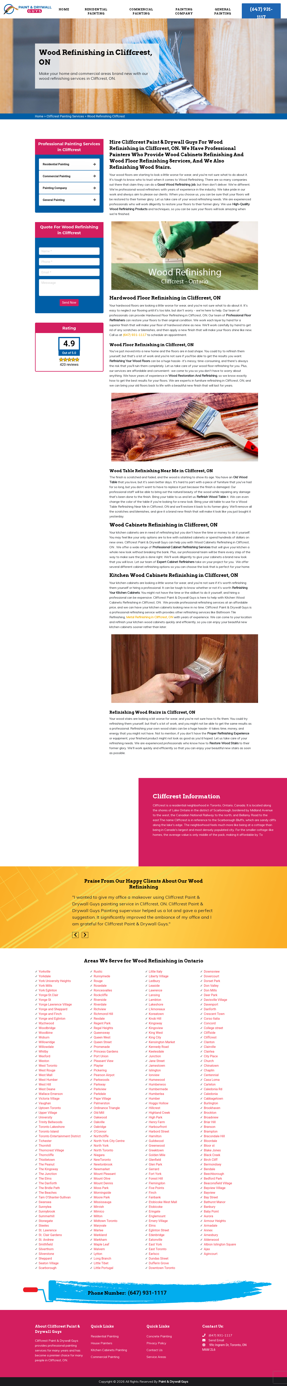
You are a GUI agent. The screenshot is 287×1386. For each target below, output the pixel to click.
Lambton (155, 1000)
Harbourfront (158, 1127)
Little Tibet (101, 1263)
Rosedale (100, 986)
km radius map (69, 822)
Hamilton (155, 1136)
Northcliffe (101, 1136)
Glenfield (155, 1160)
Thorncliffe (46, 1155)
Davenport (211, 1004)
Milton (98, 1216)
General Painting (222, 11)
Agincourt (211, 1254)
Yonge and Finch (50, 1014)
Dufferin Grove (159, 1263)
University (45, 1117)
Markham (100, 1240)
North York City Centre (109, 1141)
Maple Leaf (101, 1244)
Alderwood (211, 1240)
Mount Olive (102, 1178)
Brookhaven (212, 1108)
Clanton (209, 1042)
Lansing (154, 995)
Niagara (99, 1155)
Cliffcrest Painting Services (65, 116)
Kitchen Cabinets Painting (109, 1350)
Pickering (100, 1070)
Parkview (100, 1089)
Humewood (157, 1080)
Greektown (156, 1150)
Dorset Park (212, 981)
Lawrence (155, 990)
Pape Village (102, 1098)
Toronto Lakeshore (52, 1127)
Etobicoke (156, 1207)
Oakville (99, 1122)
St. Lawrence (48, 1230)
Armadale (210, 1225)
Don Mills (210, 990)
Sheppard (45, 1258)
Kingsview (156, 1028)
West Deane (47, 1089)
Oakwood (100, 1117)
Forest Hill (156, 1178)
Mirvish (99, 1207)
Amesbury (211, 1235)
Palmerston (102, 1103)
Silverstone (46, 1254)
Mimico (99, 1211)
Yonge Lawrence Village (55, 1004)
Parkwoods (101, 1080)
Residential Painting (96, 11)
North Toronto (103, 1150)
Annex (208, 1230)
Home (64, 9)
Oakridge (100, 1127)
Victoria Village (49, 1098)
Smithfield (46, 1244)
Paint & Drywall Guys (173, 1381)
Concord (210, 1023)
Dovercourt (211, 976)
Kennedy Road (159, 1047)
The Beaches (48, 1192)
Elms (152, 1225)
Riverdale (100, 1004)
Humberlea (156, 1094)
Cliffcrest (210, 1037)
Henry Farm (157, 1122)
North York (101, 1145)
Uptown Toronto (50, 1108)
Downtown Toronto (162, 1268)
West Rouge (47, 1070)
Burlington (211, 1103)
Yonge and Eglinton (52, 1018)
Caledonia (211, 1094)
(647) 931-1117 (261, 13)
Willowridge (47, 1042)
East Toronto (157, 1249)
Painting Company (184, 11)
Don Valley (211, 986)
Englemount (157, 1216)
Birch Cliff (211, 1160)
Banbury (209, 1207)
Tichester (45, 1141)
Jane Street (157, 1061)
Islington (155, 1070)
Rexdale (99, 1018)
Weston (44, 1061)
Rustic (98, 971)
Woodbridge (47, 1028)
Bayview (209, 1192)
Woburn (44, 1037)
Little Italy (155, 971)
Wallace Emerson (51, 1094)
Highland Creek (159, 1113)
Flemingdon (157, 1183)
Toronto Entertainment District (60, 1136)
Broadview (211, 1117)
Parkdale (100, 1094)
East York (155, 1244)
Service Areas (156, 1357)
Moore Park (102, 1197)
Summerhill (47, 1216)
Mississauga (102, 1202)
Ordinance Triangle (107, 1108)
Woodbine (46, 1033)
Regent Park (102, 1023)
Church (209, 1061)
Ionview (154, 1075)
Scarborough (48, 1268)
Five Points (156, 1188)
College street (213, 1028)
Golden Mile (157, 1155)
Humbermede (158, 1089)
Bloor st (209, 1145)
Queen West (102, 1037)
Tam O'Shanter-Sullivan (55, 1197)
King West (156, 1033)
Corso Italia (212, 1018)
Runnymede (102, 976)
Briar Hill (210, 1122)
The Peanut (47, 1164)
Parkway (99, 1084)
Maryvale (100, 1225)
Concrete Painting (159, 1336)
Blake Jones (212, 1150)
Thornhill (45, 1145)
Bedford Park (213, 1178)
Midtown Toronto (105, 1221)
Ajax (207, 1249)
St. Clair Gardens (50, 1235)
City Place (211, 1056)
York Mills (45, 986)
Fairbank (155, 1197)
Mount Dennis (103, 1183)
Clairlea (209, 1051)
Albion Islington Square (220, 1244)
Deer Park (210, 995)
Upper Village (48, 1113)
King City (155, 1037)
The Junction (48, 1174)
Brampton (211, 1131)
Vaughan (45, 1103)
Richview (100, 1009)
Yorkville (44, 971)
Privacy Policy (156, 1343)
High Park (155, 1117)
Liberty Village (159, 976)
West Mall (45, 1075)
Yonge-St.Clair (48, 995)
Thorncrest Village (51, 1150)
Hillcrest (154, 1108)
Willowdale (46, 1047)
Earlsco (154, 1254)
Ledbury (154, 981)
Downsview (212, 971)
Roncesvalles (103, 990)
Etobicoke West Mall (163, 1202)
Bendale (209, 1169)
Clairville (210, 1047)
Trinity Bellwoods (51, 1122)
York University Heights (55, 981)
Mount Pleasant (105, 1174)
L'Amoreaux (157, 1009)
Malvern (99, 1249)
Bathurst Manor (214, 1202)
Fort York (155, 1174)
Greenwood (157, 1145)
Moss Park (101, 1188)
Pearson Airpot (104, 1075)
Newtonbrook (103, 1164)
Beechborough (214, 1174)
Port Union (101, 1056)
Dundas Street (158, 1258)
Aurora (208, 1216)
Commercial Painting (141, 11)
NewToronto (102, 1160)
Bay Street (211, 1197)
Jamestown (157, 1065)
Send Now (69, 302)
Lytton (98, 1254)
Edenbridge (157, 1235)
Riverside (100, 1000)
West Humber (48, 1080)
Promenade (102, 1047)
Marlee (98, 1230)
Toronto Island (49, 1131)
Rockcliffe (101, 995)
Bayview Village (214, 1188)
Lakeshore (156, 1004)
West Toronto (48, 1065)
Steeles (44, 1225)
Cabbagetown (213, 1098)
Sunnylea (45, 1207)
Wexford (44, 1056)
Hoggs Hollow (158, 1103)
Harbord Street (159, 1131)
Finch (153, 1192)
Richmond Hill (103, 1014)
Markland (100, 1235)
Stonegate (46, 1221)
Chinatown (211, 1065)
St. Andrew (46, 1240)
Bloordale (210, 1141)
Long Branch (102, 1258)
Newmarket (102, 1169)
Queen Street (103, 1042)
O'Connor (100, 1131)
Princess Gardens (106, 1051)
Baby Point (211, 1211)
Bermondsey (212, 1164)
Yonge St (45, 1000)
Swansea (45, 1202)
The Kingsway (48, 1169)
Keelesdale (156, 1051)
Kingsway (155, 1023)
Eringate (154, 1211)
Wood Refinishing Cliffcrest (106, 116)
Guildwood (156, 1141)
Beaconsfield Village (218, 1183)
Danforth (210, 1009)
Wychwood (46, 1023)
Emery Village (158, 1221)
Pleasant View (103, 1061)
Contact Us (155, 1350)
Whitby (43, 1051)
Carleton (210, 1084)
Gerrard (154, 1169)
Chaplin (209, 1070)
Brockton (210, 1113)
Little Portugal (103, 1268)
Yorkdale (45, 976)
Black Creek (212, 1155)
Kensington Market (162, 1042)
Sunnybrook (47, 1211)
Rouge (98, 981)
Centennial (211, 1075)
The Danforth (48, 1183)
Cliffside (209, 1033)
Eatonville (155, 1240)
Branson (209, 1127)
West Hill (45, 1084)
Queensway (102, 1033)
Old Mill (99, 1113)
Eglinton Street (159, 1230)
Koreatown (156, 1014)
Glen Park (155, 1164)
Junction (155, 1056)
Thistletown (47, 1160)
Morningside (102, 1192)
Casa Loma (212, 1080)
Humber (154, 1098)
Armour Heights (215, 1221)
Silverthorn (46, 1249)
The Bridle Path (49, 1188)
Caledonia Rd (213, 1089)
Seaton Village (49, 1263)
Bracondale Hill (214, 1136)
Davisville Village (215, 1000)
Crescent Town (214, 1014)
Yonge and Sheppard (53, 1009)
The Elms (45, 1178)
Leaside (154, 986)
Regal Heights (103, 1028)
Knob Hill (155, 1018)
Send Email (216, 1340)
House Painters (101, 1343)
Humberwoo (157, 1084)
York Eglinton (48, 990)
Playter (98, 1065)
